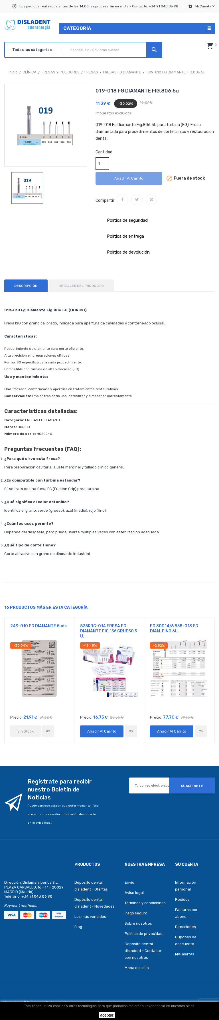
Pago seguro (136, 913)
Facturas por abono (186, 913)
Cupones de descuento (185, 940)
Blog (78, 927)
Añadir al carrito (128, 178)
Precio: (16, 717)
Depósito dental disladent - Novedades (94, 902)
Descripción (26, 286)
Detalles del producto (81, 286)
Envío (129, 882)
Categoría (77, 28)
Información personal (185, 885)
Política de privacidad (144, 933)
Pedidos (182, 899)
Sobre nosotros (138, 923)
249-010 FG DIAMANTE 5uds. (39, 626)
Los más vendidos (90, 916)
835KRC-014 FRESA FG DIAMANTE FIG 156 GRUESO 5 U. (108, 631)
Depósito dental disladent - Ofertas (91, 885)
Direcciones (185, 927)
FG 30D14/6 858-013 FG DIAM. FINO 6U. (174, 629)
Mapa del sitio (137, 968)
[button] (210, 46)
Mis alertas (184, 954)
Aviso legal (134, 893)
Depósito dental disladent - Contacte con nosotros (143, 951)
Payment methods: (20, 905)
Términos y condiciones (145, 903)
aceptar (106, 1015)
